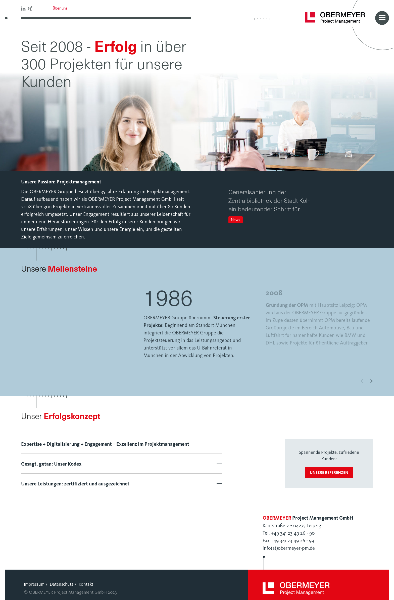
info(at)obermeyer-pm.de (289, 544)
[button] (230, 182)
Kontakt (86, 580)
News (235, 219)
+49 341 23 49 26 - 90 (293, 529)
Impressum (34, 580)
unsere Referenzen (329, 468)
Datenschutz (61, 580)
